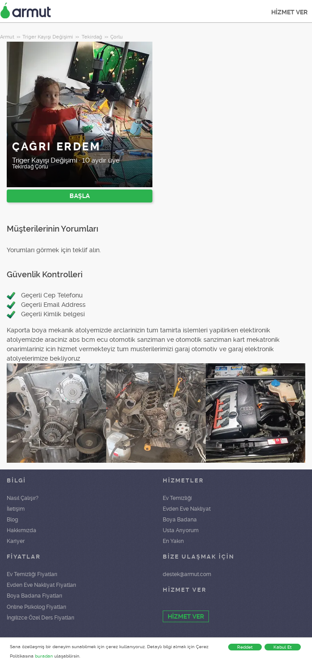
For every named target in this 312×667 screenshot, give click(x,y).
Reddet (245, 647)
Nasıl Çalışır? (23, 498)
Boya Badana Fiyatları (34, 596)
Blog (12, 519)
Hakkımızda (21, 530)
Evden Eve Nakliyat (187, 509)
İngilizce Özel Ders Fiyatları (40, 618)
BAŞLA (79, 195)
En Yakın (173, 541)
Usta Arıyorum (181, 530)
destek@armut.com (187, 574)
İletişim (16, 509)
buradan (44, 656)
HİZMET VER (289, 12)
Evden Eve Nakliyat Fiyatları (41, 585)
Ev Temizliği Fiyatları (32, 574)
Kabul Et (282, 647)
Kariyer (16, 541)
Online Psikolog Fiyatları (36, 607)
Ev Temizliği (177, 498)
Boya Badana (180, 519)
